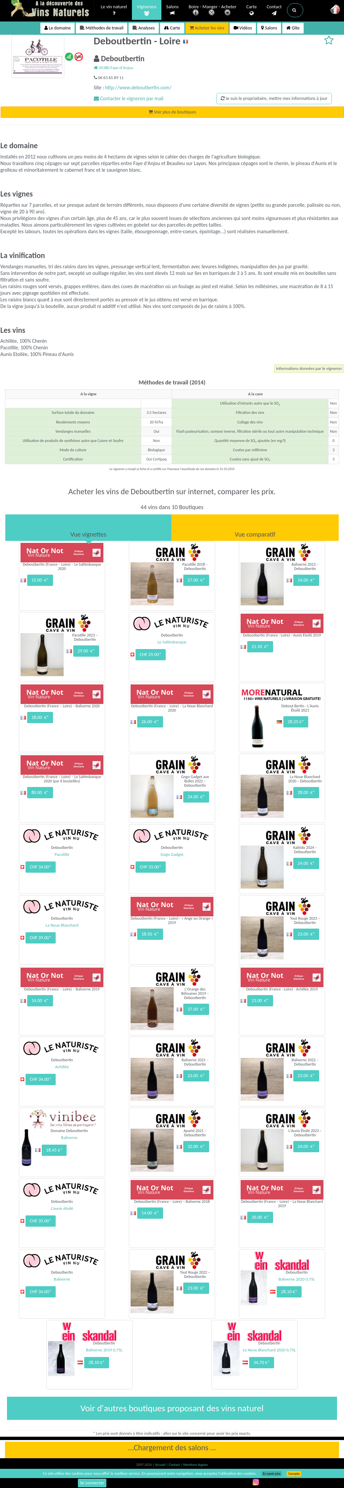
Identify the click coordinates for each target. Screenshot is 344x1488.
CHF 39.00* (40, 938)
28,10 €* (289, 1291)
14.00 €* (40, 1000)
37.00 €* (196, 1009)
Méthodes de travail (101, 28)
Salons (172, 10)
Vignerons (146, 10)
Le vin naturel (114, 10)
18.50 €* (150, 934)
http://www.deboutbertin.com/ (138, 87)
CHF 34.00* (40, 867)
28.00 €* (306, 792)
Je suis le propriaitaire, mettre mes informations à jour (274, 98)
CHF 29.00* (150, 654)
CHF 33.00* (150, 867)
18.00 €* (40, 717)
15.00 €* (40, 580)
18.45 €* (54, 1150)
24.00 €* (306, 580)
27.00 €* (196, 580)
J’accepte (294, 1474)
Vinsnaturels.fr (52, 9)
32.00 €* (196, 1146)
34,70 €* (262, 1362)
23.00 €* (306, 934)
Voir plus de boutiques (172, 112)
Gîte (293, 28)
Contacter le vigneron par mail (129, 98)
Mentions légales (195, 1465)
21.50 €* (260, 646)
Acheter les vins (207, 28)
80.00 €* (40, 792)
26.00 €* (150, 721)
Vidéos (243, 28)
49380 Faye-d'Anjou (113, 67)
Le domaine (57, 28)
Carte (251, 10)
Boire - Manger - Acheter (212, 10)
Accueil (160, 1465)
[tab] (88, 527)
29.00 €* (86, 651)
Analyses (144, 28)
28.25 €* (296, 721)
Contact (274, 10)
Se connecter (92, 1483)
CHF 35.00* (40, 1221)
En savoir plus (271, 1474)
